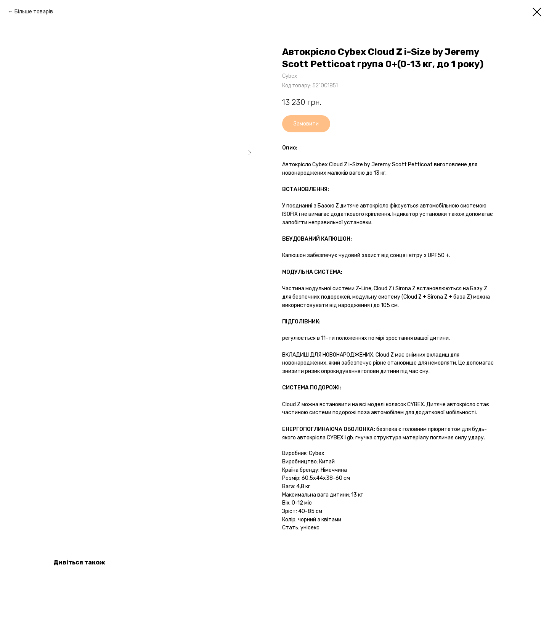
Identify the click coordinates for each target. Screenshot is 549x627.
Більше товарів (33, 11)
